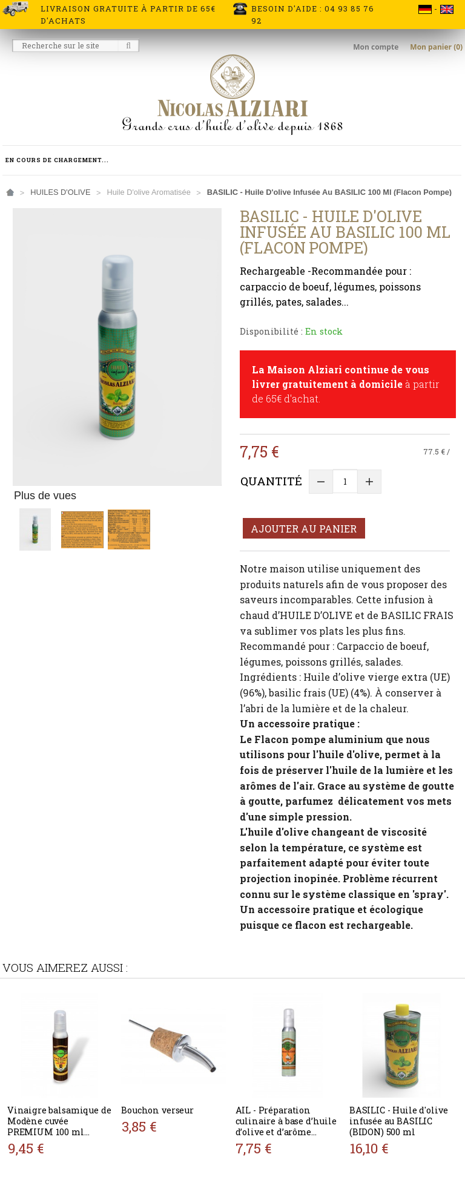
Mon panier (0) (436, 47)
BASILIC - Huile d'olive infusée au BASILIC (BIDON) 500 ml (398, 1121)
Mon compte (376, 47)
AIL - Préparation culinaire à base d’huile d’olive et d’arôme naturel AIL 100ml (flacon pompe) (286, 1131)
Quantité (271, 480)
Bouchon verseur (157, 1110)
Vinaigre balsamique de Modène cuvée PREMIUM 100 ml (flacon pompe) (59, 1126)
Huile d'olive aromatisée (148, 192)
